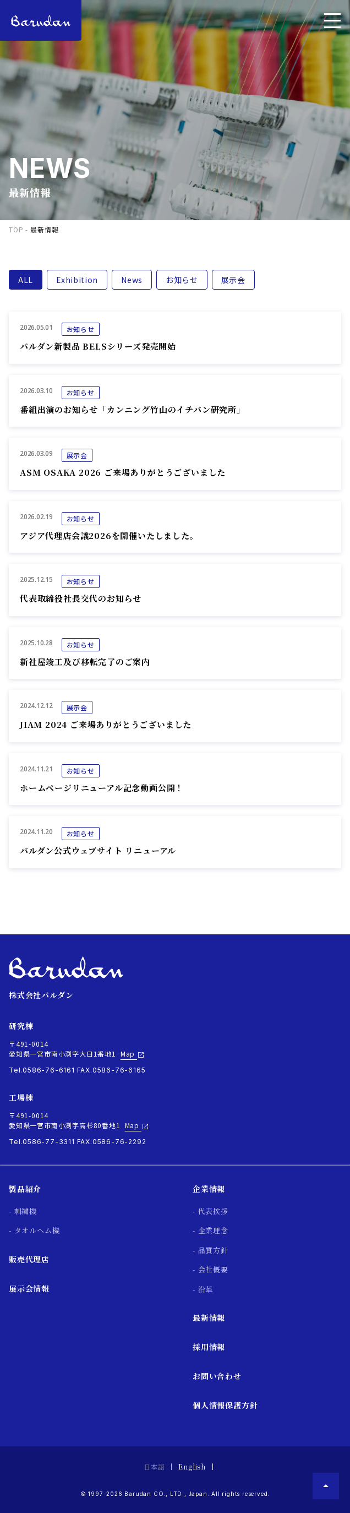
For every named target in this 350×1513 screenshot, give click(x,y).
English (192, 1466)
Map (133, 1054)
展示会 (233, 279)
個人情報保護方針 (225, 1405)
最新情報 (209, 1317)
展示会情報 (29, 1288)
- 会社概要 (210, 1269)
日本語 (154, 1466)
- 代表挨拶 (210, 1211)
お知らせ (182, 279)
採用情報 (209, 1346)
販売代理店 (29, 1259)
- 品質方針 (210, 1250)
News (132, 279)
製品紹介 (25, 1188)
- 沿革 (203, 1289)
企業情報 (209, 1188)
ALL (25, 279)
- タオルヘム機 (34, 1230)
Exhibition (77, 279)
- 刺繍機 (23, 1211)
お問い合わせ (217, 1375)
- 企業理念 (210, 1230)
